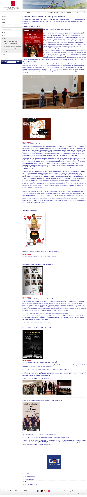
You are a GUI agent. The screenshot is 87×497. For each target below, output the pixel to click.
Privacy (66, 491)
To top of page (79, 493)
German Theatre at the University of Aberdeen (10, 42)
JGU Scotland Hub (30, 476)
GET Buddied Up (53, 12)
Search (4, 62)
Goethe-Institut (54, 317)
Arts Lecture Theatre (51, 299)
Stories (76, 12)
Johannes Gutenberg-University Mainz (74, 316)
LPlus (63, 12)
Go (18, 62)
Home (83, 10)
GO (44, 12)
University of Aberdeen (31, 317)
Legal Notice (72, 491)
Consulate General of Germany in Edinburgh (35, 319)
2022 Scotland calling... (31, 484)
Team (83, 12)
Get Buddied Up (29, 479)
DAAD (44, 317)
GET (34, 12)
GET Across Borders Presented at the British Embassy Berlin (12, 47)
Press (5, 51)
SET (39, 12)
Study (69, 12)
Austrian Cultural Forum (71, 317)
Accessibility (80, 491)
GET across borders (54, 316)
